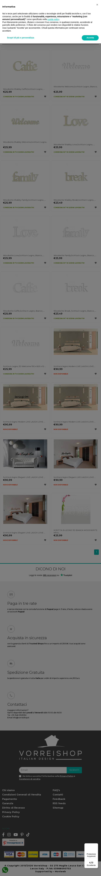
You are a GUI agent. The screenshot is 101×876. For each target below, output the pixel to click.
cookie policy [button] (53, 19)
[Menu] (96, 845)
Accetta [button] (90, 37)
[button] (97, 4)
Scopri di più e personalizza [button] (20, 37)
